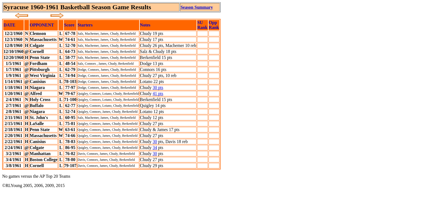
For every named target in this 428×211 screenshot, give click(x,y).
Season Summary (196, 7)
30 (155, 141)
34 (155, 147)
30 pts (158, 87)
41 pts (158, 93)
